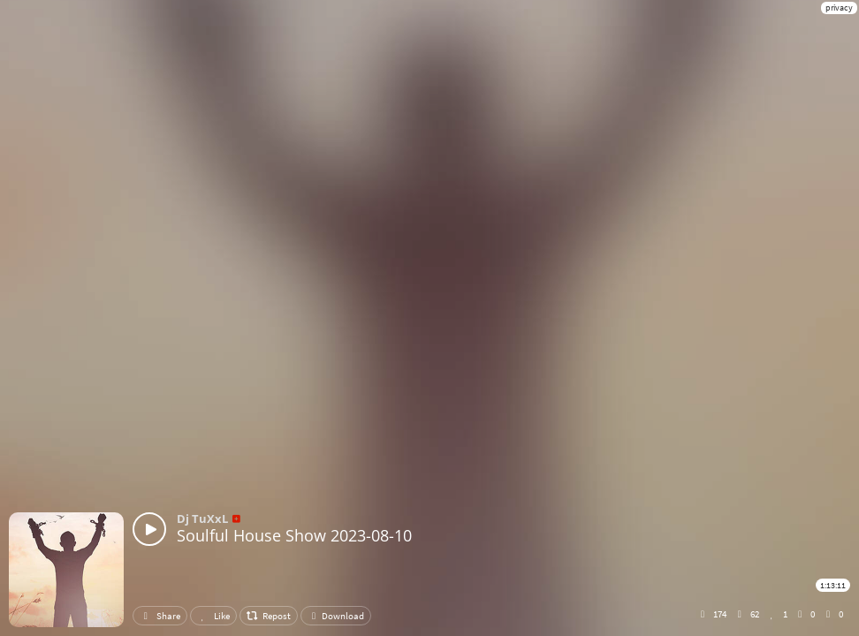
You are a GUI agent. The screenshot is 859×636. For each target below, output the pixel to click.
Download (336, 616)
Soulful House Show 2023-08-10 (294, 535)
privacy (839, 7)
